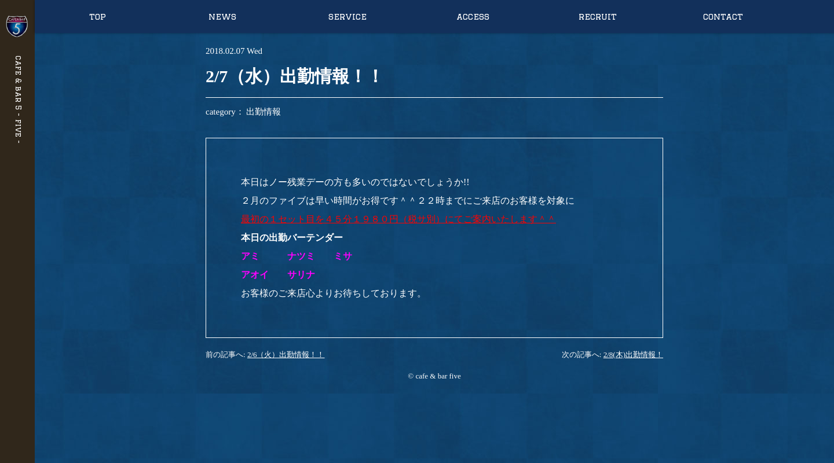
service (347, 16)
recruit (598, 16)
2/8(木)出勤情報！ (633, 354)
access (472, 16)
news (222, 16)
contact (723, 16)
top (97, 16)
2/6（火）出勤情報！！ (286, 354)
